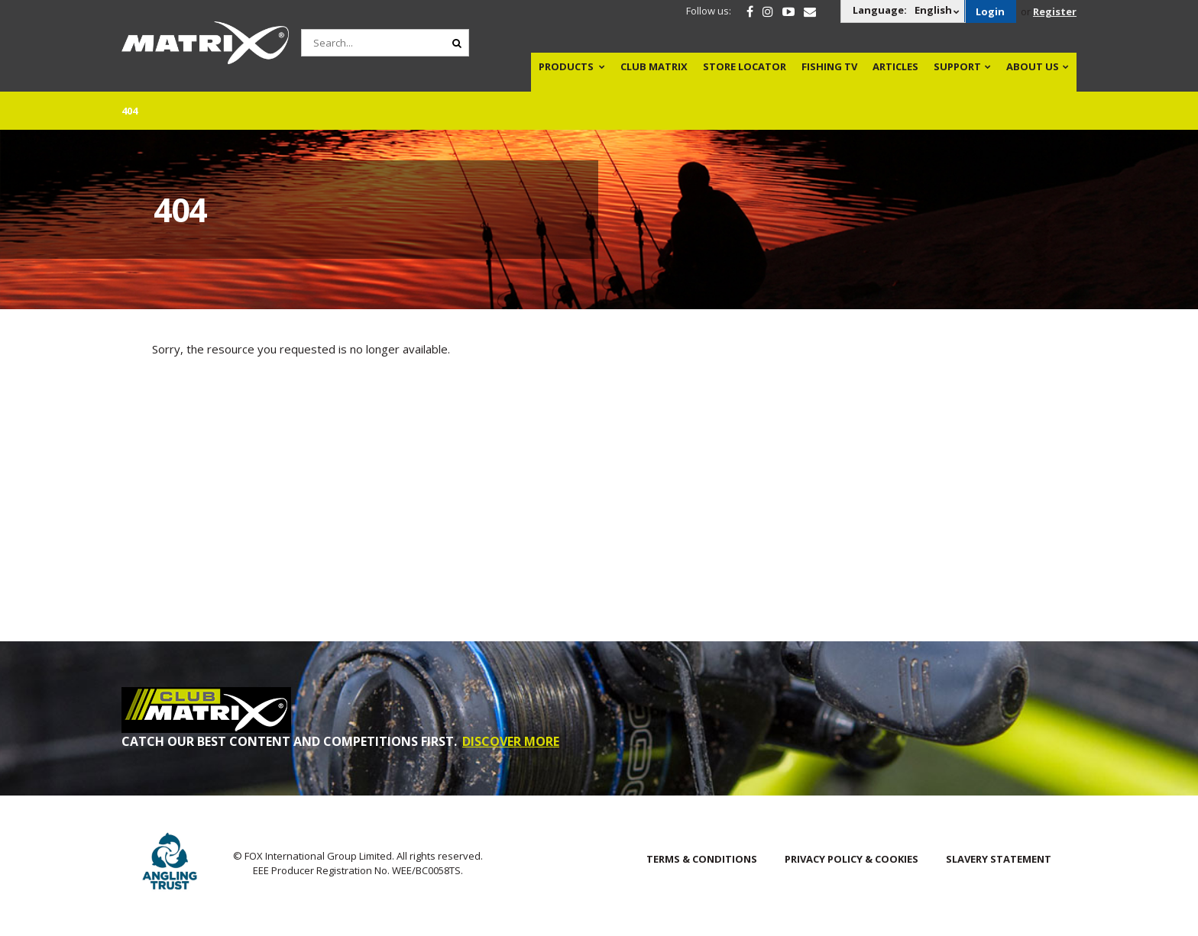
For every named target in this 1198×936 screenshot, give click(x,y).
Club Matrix (654, 66)
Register (1055, 11)
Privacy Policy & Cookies (851, 859)
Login (990, 11)
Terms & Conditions (701, 859)
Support (957, 66)
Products (566, 66)
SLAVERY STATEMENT (998, 859)
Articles (895, 66)
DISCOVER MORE (510, 741)
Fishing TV (829, 66)
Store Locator (744, 66)
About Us (1032, 66)
